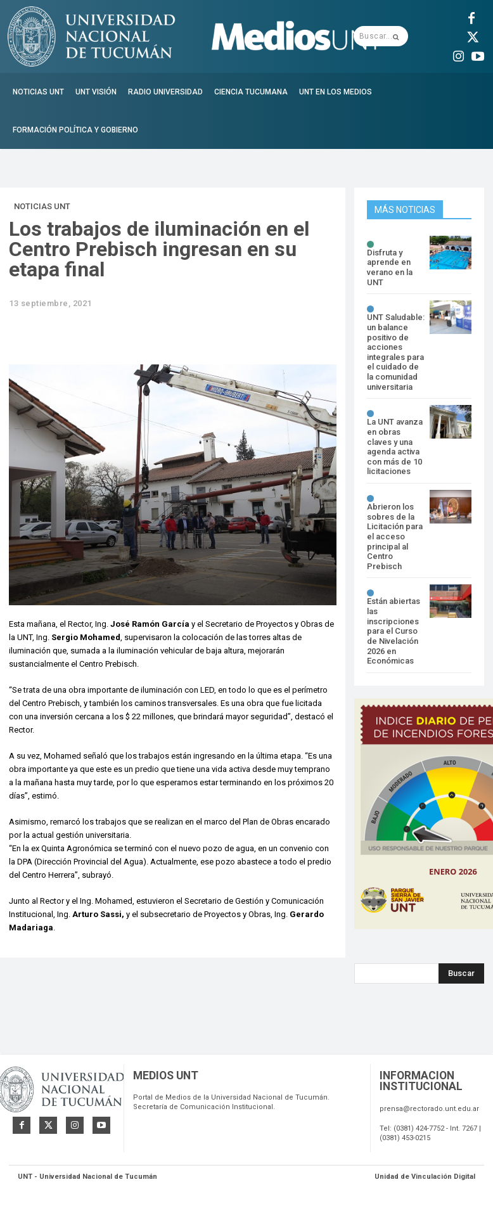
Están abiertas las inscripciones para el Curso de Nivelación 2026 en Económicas (393, 630)
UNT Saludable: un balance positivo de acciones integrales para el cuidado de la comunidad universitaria (396, 351)
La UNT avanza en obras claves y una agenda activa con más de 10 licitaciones (395, 446)
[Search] (461, 973)
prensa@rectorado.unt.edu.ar (429, 1111)
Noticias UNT (42, 207)
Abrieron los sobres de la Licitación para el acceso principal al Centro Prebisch (395, 535)
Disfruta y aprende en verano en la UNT (390, 267)
